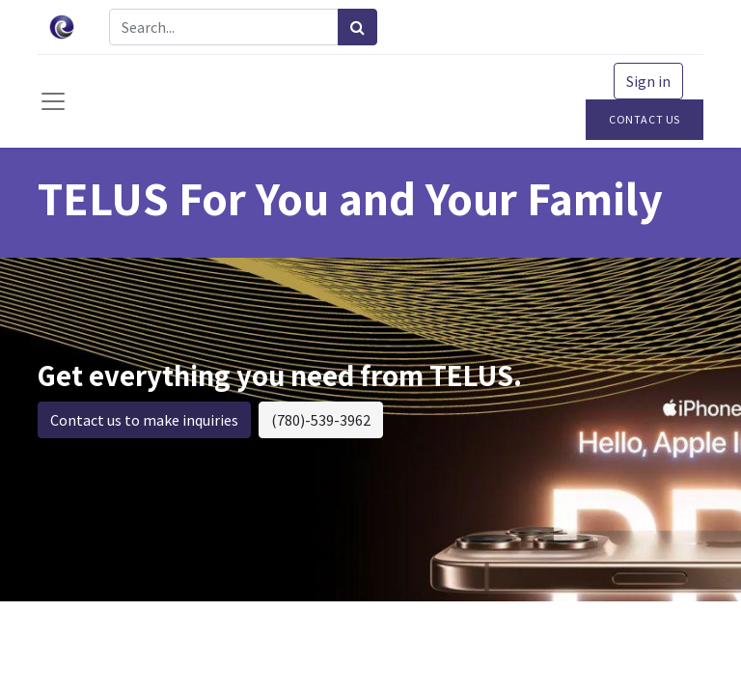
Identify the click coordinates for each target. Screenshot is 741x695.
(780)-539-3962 (320, 420)
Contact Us (644, 119)
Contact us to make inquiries (144, 420)
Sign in (648, 81)
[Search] (357, 27)
